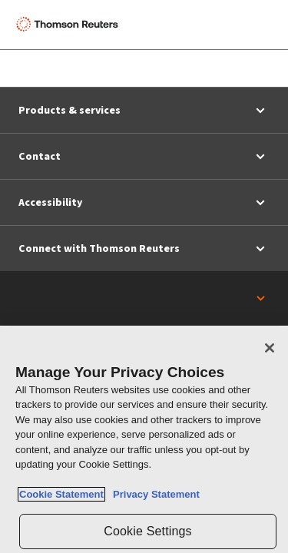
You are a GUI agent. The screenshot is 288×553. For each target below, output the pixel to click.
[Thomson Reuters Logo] (69, 24)
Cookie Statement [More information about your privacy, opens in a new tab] (61, 494)
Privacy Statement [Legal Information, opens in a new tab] (154, 494)
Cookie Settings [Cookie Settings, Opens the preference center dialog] (147, 531)
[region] (144, 439)
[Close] (269, 348)
